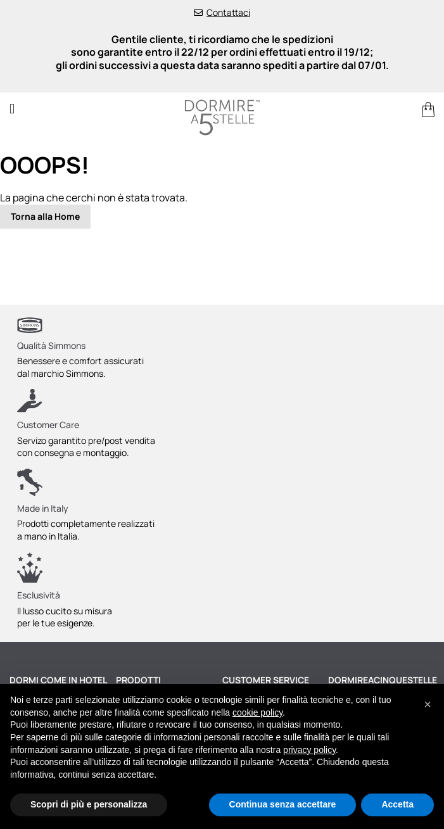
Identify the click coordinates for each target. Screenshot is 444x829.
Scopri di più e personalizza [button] (88, 804)
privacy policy (309, 750)
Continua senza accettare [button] (282, 804)
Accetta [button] (397, 804)
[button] (427, 704)
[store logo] (222, 117)
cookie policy (257, 712)
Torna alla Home (45, 216)
